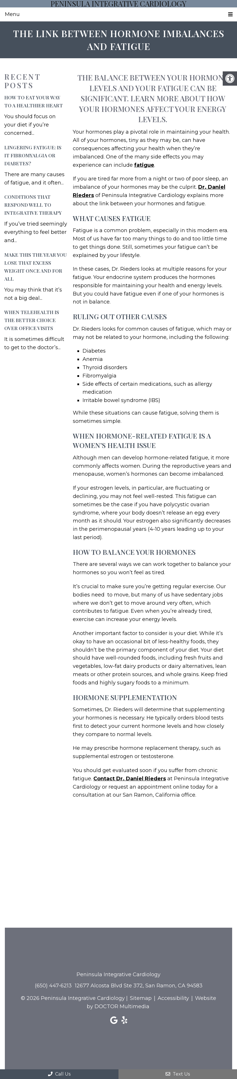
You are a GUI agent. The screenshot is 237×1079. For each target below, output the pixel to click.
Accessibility (173, 998)
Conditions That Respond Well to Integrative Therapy (33, 205)
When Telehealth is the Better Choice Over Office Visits (31, 320)
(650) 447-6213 (53, 985)
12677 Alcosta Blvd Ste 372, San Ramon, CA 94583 (138, 985)
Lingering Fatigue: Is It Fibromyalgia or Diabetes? (32, 155)
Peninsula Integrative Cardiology (118, 3)
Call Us (59, 1074)
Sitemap (141, 998)
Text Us (178, 1074)
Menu (12, 14)
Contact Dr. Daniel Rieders (129, 778)
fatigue (144, 165)
